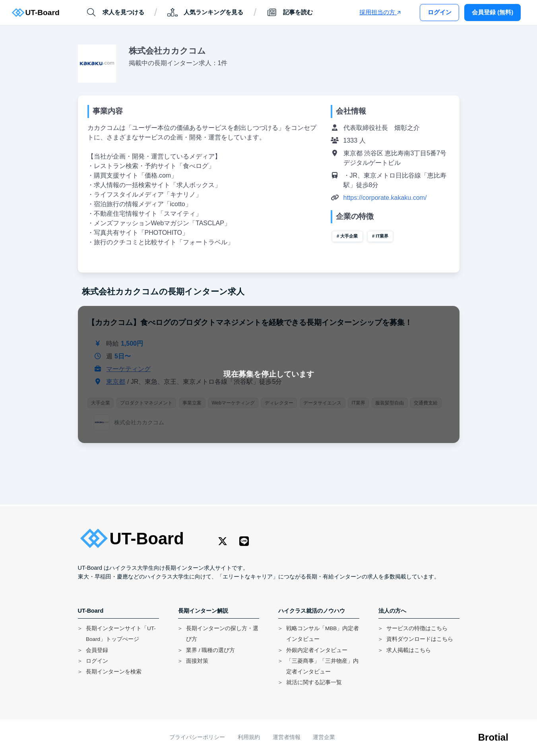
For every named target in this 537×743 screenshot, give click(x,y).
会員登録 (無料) (492, 12)
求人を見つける (115, 12)
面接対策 (197, 661)
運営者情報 (286, 737)
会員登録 (97, 650)
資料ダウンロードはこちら (419, 639)
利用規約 (249, 737)
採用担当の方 (379, 12)
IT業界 (382, 236)
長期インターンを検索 (114, 672)
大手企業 (349, 236)
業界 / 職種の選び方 (210, 650)
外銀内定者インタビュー (316, 650)
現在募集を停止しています (268, 374)
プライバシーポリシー (197, 737)
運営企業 (324, 737)
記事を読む (290, 12)
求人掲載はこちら (408, 650)
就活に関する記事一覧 (314, 682)
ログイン (440, 12)
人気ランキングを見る (205, 12)
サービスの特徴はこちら (417, 628)
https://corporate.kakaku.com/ (385, 197)
